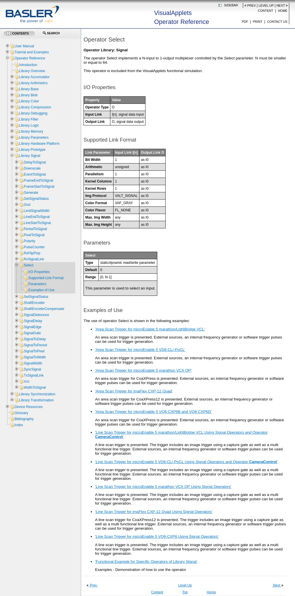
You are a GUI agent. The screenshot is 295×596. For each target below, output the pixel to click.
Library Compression (35, 107)
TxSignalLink (34, 375)
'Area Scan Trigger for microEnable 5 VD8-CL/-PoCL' (140, 349)
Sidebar (231, 5)
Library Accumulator (34, 77)
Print (257, 21)
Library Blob (28, 95)
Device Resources (28, 407)
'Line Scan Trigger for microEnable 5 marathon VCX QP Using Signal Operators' (163, 486)
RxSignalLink (34, 259)
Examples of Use (41, 290)
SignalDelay (33, 321)
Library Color (29, 101)
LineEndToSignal (37, 217)
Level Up (266, 5)
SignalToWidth (35, 357)
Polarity (29, 241)
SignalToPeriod (35, 345)
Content (265, 10)
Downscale (32, 168)
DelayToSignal (35, 162)
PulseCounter (34, 247)
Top (185, 592)
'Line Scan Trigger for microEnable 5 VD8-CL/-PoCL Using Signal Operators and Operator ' (186, 462)
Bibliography (23, 419)
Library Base (28, 89)
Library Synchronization (37, 394)
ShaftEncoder (34, 303)
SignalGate (32, 333)
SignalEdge (32, 327)
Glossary (21, 413)
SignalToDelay (35, 339)
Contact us (277, 21)
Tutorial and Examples (31, 52)
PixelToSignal (34, 235)
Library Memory (31, 131)
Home (283, 10)
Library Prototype (32, 150)
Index (18, 425)
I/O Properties (39, 272)
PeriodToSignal (35, 229)
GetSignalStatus (36, 199)
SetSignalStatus (36, 297)
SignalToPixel (34, 351)
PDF (245, 21)
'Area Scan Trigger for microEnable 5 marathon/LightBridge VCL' (150, 329)
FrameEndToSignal (38, 180)
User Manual (24, 46)
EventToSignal (35, 174)
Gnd (27, 205)
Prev (251, 5)
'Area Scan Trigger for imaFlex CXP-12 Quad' (134, 391)
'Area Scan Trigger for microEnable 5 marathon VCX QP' (143, 370)
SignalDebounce (36, 315)
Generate (31, 193)
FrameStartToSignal (39, 187)
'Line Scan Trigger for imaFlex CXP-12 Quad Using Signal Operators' (153, 511)
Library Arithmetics (33, 83)
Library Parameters (33, 138)
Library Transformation (36, 400)
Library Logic (29, 125)
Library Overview (32, 71)
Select (28, 265)
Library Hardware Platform (39, 144)
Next (281, 5)
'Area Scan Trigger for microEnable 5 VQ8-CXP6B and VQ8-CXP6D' (153, 411)
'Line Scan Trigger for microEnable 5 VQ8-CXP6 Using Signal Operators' (157, 536)
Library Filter (28, 119)
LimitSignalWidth (36, 211)
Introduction (28, 65)
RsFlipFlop (32, 253)
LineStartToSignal (37, 223)
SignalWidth (33, 363)
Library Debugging (33, 113)
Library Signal (29, 156)
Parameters (37, 284)
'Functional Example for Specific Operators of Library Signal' (146, 561)
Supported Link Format (45, 278)
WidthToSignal (35, 388)
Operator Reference (29, 58)
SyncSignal (32, 369)
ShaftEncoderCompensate (44, 309)
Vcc (26, 381)
